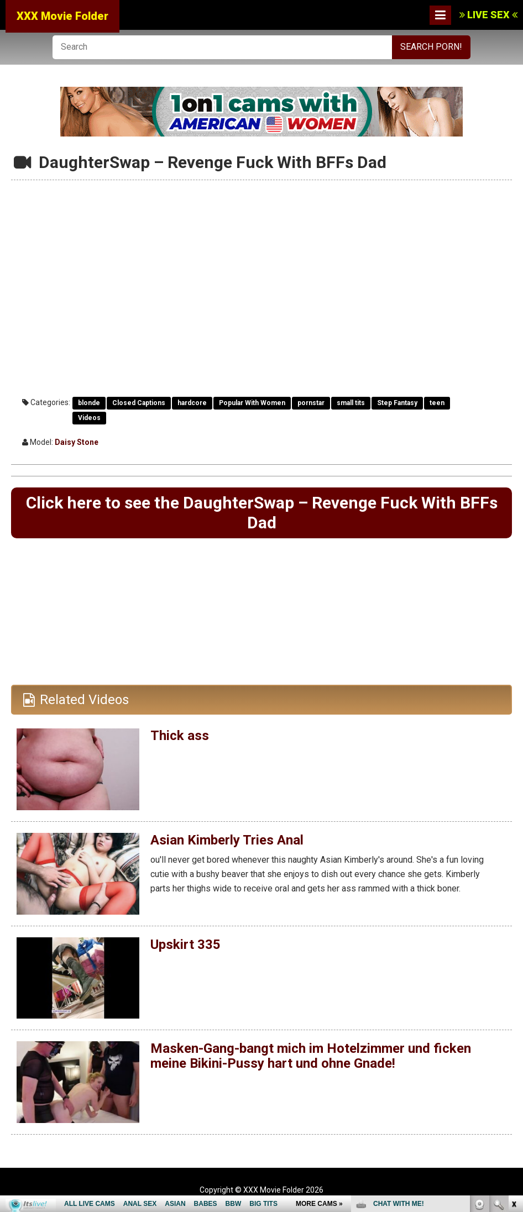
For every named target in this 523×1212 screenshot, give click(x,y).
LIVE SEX (488, 14)
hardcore (192, 403)
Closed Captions (138, 403)
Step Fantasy (397, 403)
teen (437, 403)
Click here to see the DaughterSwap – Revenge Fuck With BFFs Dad (262, 512)
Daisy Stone (76, 442)
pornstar (311, 403)
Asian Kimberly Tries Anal (227, 840)
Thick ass (179, 735)
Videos (89, 418)
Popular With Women (252, 403)
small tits (351, 403)
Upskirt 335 (185, 944)
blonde (89, 403)
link (513, 1039)
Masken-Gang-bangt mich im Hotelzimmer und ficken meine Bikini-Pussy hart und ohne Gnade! (310, 1056)
